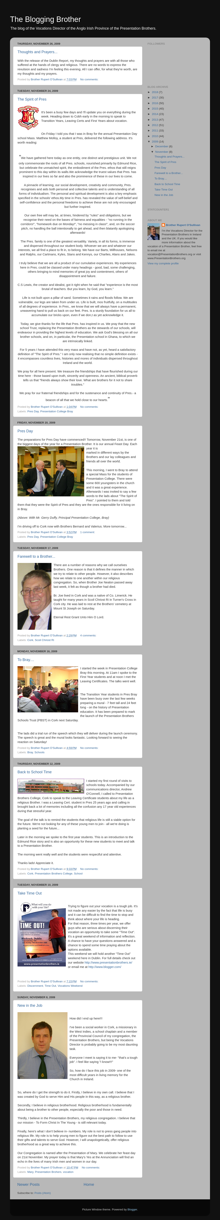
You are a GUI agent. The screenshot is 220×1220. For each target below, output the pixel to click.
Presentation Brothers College (53, 873)
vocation (68, 1171)
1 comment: (88, 532)
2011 (155, 130)
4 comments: (88, 635)
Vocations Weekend (70, 985)
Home (89, 1184)
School (78, 873)
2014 (155, 114)
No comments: (89, 79)
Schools (40, 752)
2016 (155, 103)
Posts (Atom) (43, 1193)
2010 (155, 136)
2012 (155, 125)
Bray (30, 752)
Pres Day (33, 411)
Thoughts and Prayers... (38, 52)
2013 (155, 119)
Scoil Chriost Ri (44, 640)
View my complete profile (163, 263)
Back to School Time (35, 772)
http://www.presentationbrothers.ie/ (108, 962)
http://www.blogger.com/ (104, 967)
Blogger (132, 1209)
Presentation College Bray (56, 411)
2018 (155, 92)
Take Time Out (30, 893)
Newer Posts (28, 1184)
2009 (155, 141)
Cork (30, 640)
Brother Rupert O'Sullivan (183, 225)
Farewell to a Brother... (36, 556)
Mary (30, 1171)
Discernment (35, 985)
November (162, 151)
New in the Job (30, 1005)
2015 (155, 108)
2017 (155, 97)
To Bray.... (26, 660)
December (162, 146)
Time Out (50, 985)
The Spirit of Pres (32, 99)
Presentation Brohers (48, 1171)
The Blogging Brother (45, 19)
